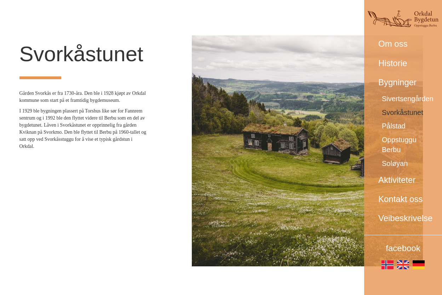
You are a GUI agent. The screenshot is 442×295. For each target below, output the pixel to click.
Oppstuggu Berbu (399, 145)
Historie (392, 63)
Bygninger (397, 82)
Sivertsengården (408, 99)
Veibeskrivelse (405, 218)
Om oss (393, 43)
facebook (403, 248)
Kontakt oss (400, 199)
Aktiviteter (396, 180)
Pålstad (394, 126)
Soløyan (395, 163)
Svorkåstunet (402, 112)
